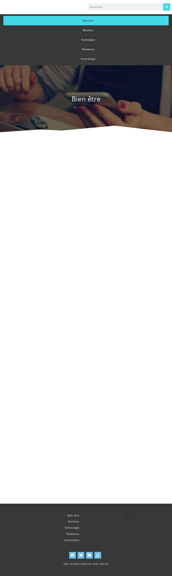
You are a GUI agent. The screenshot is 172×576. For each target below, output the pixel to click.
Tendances (88, 49)
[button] (127, 516)
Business (88, 30)
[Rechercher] (166, 7)
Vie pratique (88, 58)
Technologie (88, 39)
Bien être (88, 20)
